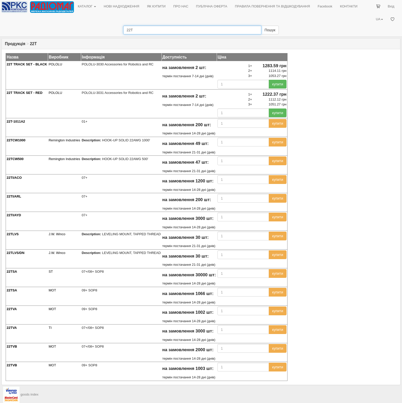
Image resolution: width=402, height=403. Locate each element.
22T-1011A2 (16, 121)
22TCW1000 (16, 140)
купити (277, 84)
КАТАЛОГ (87, 6)
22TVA (12, 309)
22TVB (12, 346)
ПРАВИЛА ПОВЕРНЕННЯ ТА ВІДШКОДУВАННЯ (272, 6)
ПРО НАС (180, 6)
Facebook (325, 6)
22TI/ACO (14, 178)
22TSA (12, 271)
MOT (52, 290)
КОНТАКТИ (348, 6)
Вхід (391, 6)
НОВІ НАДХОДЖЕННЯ (121, 6)
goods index (30, 394)
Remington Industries (64, 140)
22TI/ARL (14, 196)
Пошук (269, 30)
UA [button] (379, 19)
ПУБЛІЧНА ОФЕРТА (211, 6)
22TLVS (13, 234)
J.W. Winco (57, 234)
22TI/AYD (14, 215)
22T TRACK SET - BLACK (27, 64)
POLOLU (55, 64)
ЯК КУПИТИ (156, 6)
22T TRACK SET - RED (24, 93)
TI (50, 328)
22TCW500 (15, 159)
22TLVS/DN (15, 253)
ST (51, 271)
